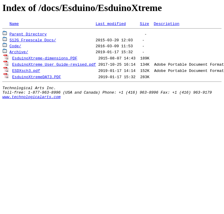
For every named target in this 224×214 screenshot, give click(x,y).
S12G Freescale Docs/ (33, 40)
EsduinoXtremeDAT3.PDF (36, 76)
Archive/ (19, 51)
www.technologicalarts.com (31, 99)
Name (14, 23)
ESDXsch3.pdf (26, 70)
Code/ (15, 45)
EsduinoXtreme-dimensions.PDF (44, 58)
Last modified (110, 23)
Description (166, 23)
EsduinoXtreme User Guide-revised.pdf (54, 64)
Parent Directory (28, 34)
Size (144, 23)
